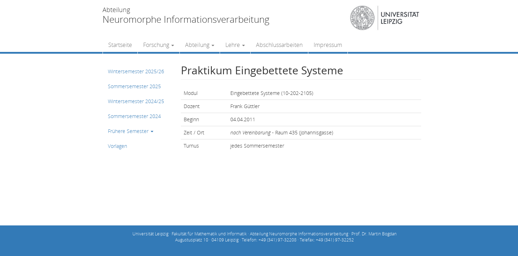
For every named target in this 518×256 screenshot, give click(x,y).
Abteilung (199, 45)
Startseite (120, 45)
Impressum (328, 45)
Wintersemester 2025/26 (136, 71)
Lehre (235, 45)
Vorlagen (117, 146)
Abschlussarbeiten (279, 45)
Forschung (158, 45)
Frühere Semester (130, 131)
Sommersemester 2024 (134, 116)
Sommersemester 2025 (134, 86)
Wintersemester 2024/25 (136, 101)
